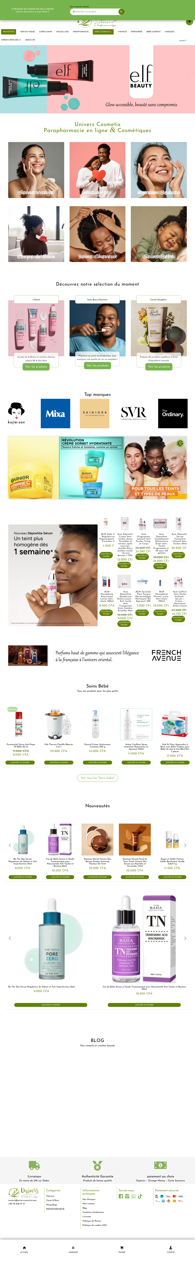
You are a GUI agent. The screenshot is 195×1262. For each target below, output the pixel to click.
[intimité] (98, 170)
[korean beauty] (159, 170)
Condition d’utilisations (93, 1212)
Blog (85, 1208)
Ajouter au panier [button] (106, 555)
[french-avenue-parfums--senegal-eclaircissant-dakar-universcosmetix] (97, 655)
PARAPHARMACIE (55, 1209)
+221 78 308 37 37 (16, 1204)
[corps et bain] (36, 234)
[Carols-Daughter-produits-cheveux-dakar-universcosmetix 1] (159, 328)
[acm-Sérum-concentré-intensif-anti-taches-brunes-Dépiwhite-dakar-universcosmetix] (53, 575)
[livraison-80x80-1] (34, 1166)
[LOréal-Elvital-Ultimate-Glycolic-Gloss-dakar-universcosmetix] (36, 328)
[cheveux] (98, 234)
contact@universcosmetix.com (22, 1200)
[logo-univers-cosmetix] (97, 20)
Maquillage (51, 1205)
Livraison (34, 1176)
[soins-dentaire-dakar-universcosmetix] (98, 328)
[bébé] (159, 234)
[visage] (36, 170)
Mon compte (89, 1204)
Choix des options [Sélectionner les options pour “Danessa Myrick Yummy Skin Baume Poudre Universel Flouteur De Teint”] (97, 877)
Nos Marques (89, 1199)
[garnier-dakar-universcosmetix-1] (97, 467)
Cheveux (50, 1196)
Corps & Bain (52, 1200)
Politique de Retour (92, 1221)
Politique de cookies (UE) (95, 1225)
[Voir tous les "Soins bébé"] (97, 778)
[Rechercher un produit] (103, 12)
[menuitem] (27, 32)
